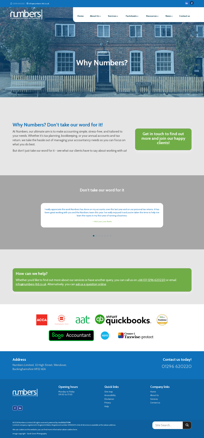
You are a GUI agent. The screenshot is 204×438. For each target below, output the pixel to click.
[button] (93, 236)
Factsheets (132, 16)
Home (80, 16)
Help (106, 406)
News (169, 16)
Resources (152, 16)
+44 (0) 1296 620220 (151, 280)
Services (113, 16)
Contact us (184, 16)
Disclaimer (109, 399)
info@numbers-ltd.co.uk (39, 3)
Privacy (107, 402)
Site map (108, 391)
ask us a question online (91, 284)
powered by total (59, 422)
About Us (95, 16)
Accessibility (110, 395)
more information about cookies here (62, 429)
